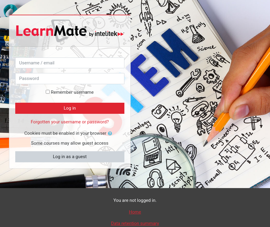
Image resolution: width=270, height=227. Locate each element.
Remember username (72, 92)
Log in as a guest (70, 156)
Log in (70, 108)
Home (135, 212)
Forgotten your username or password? (70, 122)
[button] (111, 133)
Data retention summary (135, 223)
